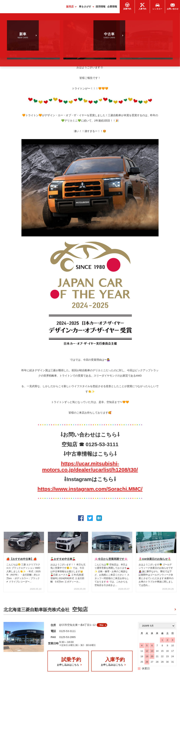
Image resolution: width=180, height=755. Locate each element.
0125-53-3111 (67, 633)
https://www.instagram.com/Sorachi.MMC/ (89, 490)
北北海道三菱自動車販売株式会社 (46, 611)
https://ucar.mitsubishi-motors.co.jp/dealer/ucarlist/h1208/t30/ (90, 468)
